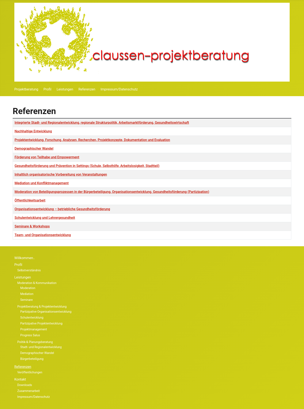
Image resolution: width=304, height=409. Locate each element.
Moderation (27, 288)
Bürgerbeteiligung (31, 359)
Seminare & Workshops (32, 226)
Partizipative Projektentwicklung (41, 323)
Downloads (24, 385)
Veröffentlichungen (29, 372)
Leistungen (65, 89)
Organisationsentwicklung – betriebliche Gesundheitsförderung (62, 209)
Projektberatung (26, 89)
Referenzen (86, 89)
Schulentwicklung (31, 317)
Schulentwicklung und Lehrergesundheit (45, 218)
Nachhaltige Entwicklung (33, 131)
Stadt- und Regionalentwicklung (41, 347)
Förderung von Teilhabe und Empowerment (47, 157)
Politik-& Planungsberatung (35, 342)
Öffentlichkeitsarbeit (30, 200)
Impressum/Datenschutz (119, 89)
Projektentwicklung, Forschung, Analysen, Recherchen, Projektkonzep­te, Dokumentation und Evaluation (92, 140)
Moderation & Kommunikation (36, 283)
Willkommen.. (24, 258)
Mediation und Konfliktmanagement (42, 183)
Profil (47, 89)
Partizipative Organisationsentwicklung (45, 311)
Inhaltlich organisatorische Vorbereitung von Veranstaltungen (61, 174)
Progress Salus (30, 335)
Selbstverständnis (29, 270)
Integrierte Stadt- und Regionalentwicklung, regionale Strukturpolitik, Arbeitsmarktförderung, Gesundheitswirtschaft (102, 123)
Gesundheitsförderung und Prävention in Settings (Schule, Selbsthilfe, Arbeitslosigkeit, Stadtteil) (87, 166)
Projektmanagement (33, 329)
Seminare (26, 299)
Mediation (26, 294)
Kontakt (20, 379)
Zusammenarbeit (28, 391)
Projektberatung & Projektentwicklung (41, 306)
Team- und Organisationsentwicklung (43, 235)
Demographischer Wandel (34, 149)
